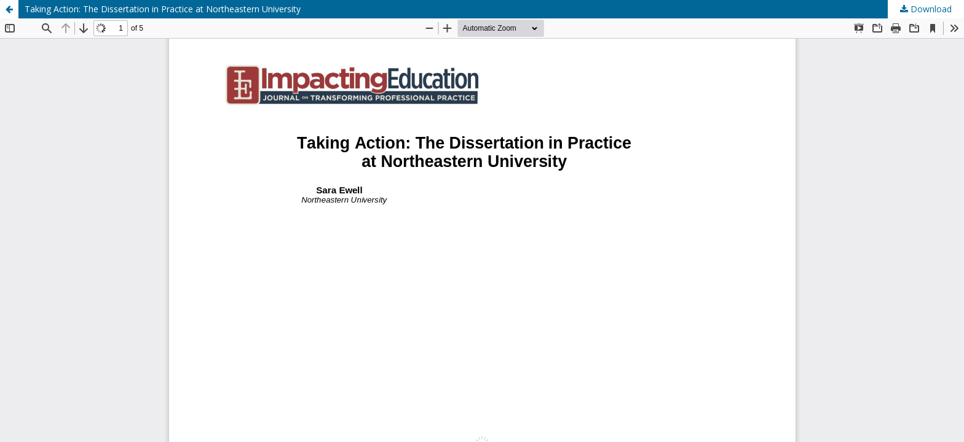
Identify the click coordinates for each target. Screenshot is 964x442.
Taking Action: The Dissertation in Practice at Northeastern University (163, 9)
